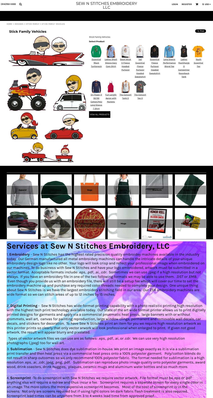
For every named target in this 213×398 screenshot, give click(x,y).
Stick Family (32, 24)
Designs (19, 24)
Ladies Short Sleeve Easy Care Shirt (111, 63)
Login (175, 4)
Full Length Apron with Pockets (110, 98)
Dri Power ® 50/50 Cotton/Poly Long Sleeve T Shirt (96, 101)
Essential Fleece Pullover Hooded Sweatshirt (154, 66)
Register (187, 4)
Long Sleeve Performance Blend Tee (169, 63)
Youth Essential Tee (198, 63)
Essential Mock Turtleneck (96, 63)
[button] (20, 4)
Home (9, 24)
